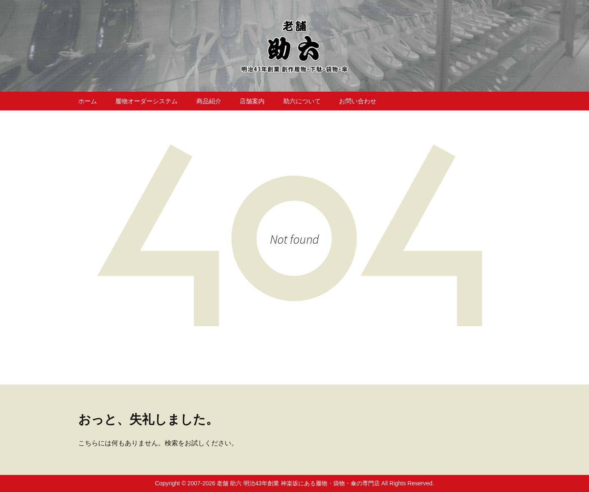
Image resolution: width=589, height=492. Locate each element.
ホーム (87, 101)
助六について (302, 101)
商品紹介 (208, 101)
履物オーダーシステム (146, 101)
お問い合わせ (357, 101)
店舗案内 (252, 101)
